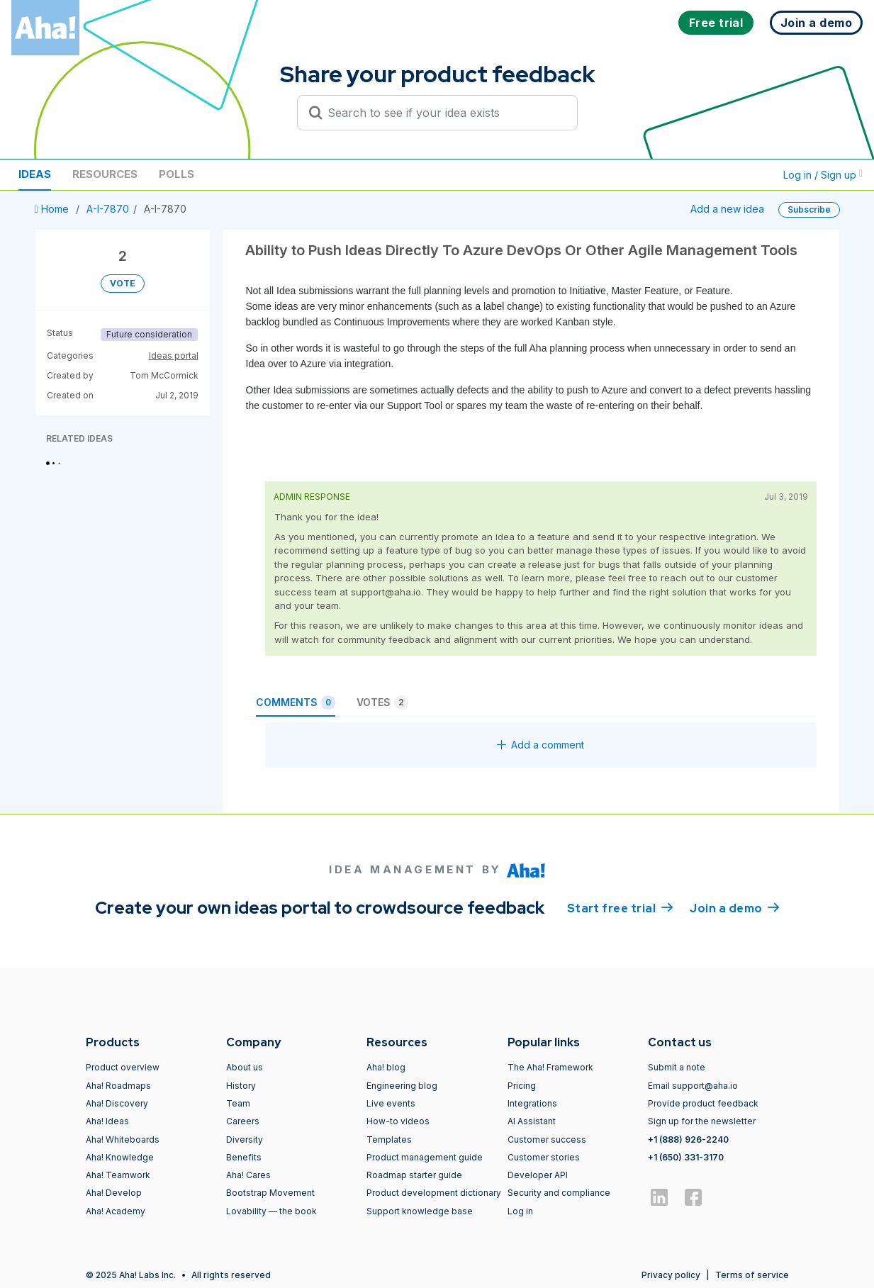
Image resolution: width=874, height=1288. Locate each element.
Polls (176, 174)
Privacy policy (671, 1275)
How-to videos (398, 1121)
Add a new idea (727, 209)
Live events (390, 1103)
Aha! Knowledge (120, 1157)
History (241, 1085)
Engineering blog (401, 1085)
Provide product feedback (703, 1103)
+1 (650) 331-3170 (686, 1157)
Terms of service (752, 1275)
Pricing (522, 1085)
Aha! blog (385, 1067)
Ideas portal (173, 355)
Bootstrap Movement (270, 1192)
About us (244, 1067)
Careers (242, 1121)
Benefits (244, 1157)
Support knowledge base (419, 1211)
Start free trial (620, 907)
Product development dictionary (433, 1192)
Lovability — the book (271, 1211)
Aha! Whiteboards (122, 1139)
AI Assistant (532, 1121)
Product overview (122, 1067)
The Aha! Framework (550, 1067)
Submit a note (676, 1067)
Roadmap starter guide (414, 1175)
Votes (382, 702)
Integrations (532, 1103)
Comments (295, 702)
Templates (389, 1139)
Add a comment (540, 745)
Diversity (244, 1139)
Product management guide (424, 1157)
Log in (520, 1211)
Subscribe (809, 209)
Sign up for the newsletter (702, 1121)
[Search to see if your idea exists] (444, 112)
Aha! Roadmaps (118, 1085)
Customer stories (544, 1157)
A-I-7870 (107, 209)
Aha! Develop (114, 1192)
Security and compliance (559, 1192)
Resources (105, 174)
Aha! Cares (248, 1175)
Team (238, 1103)
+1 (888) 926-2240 (688, 1139)
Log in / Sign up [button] (823, 175)
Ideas (34, 174)
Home (53, 209)
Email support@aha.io (693, 1085)
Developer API (538, 1175)
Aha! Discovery (117, 1103)
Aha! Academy (115, 1211)
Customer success (547, 1139)
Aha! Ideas (107, 1121)
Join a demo (734, 907)
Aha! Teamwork (118, 1175)
